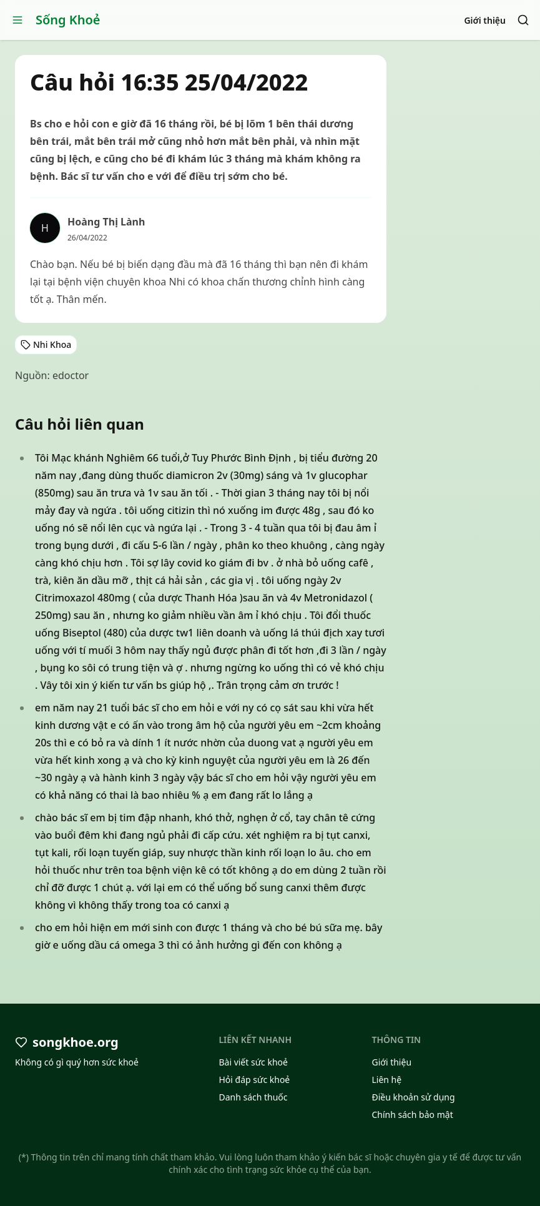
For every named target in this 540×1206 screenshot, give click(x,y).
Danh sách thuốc (252, 1097)
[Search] (523, 19)
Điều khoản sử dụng (412, 1097)
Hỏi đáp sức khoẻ (254, 1079)
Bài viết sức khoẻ (253, 1062)
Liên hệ (386, 1079)
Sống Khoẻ (68, 19)
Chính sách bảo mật (412, 1114)
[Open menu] (17, 19)
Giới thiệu (485, 20)
